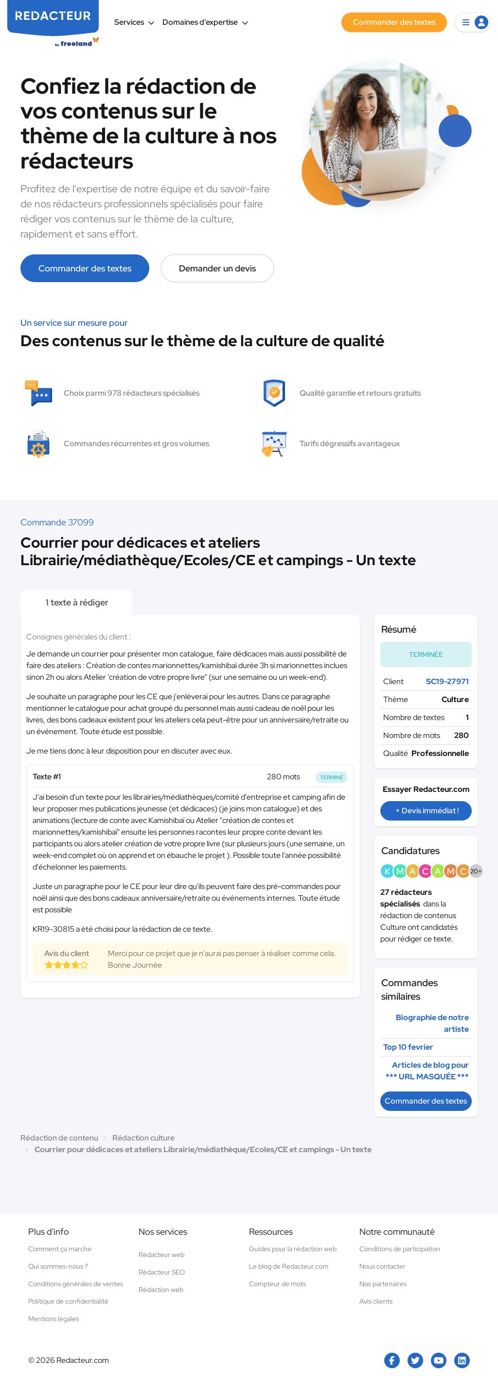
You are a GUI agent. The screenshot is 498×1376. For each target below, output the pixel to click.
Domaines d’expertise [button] (205, 22)
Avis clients (375, 1301)
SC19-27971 (447, 681)
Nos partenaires (383, 1283)
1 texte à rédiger (76, 602)
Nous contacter (382, 1266)
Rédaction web (161, 1289)
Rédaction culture (143, 1138)
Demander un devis (217, 268)
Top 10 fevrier (408, 1047)
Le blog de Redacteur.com (288, 1266)
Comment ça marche (59, 1248)
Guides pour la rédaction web (293, 1248)
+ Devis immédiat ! (427, 810)
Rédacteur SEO (162, 1272)
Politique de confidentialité (68, 1301)
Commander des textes (84, 268)
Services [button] (134, 22)
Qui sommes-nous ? (58, 1266)
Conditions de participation (399, 1248)
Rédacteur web (161, 1254)
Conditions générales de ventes (75, 1283)
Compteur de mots (277, 1283)
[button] (473, 22)
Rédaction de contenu (59, 1138)
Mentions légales (53, 1318)
